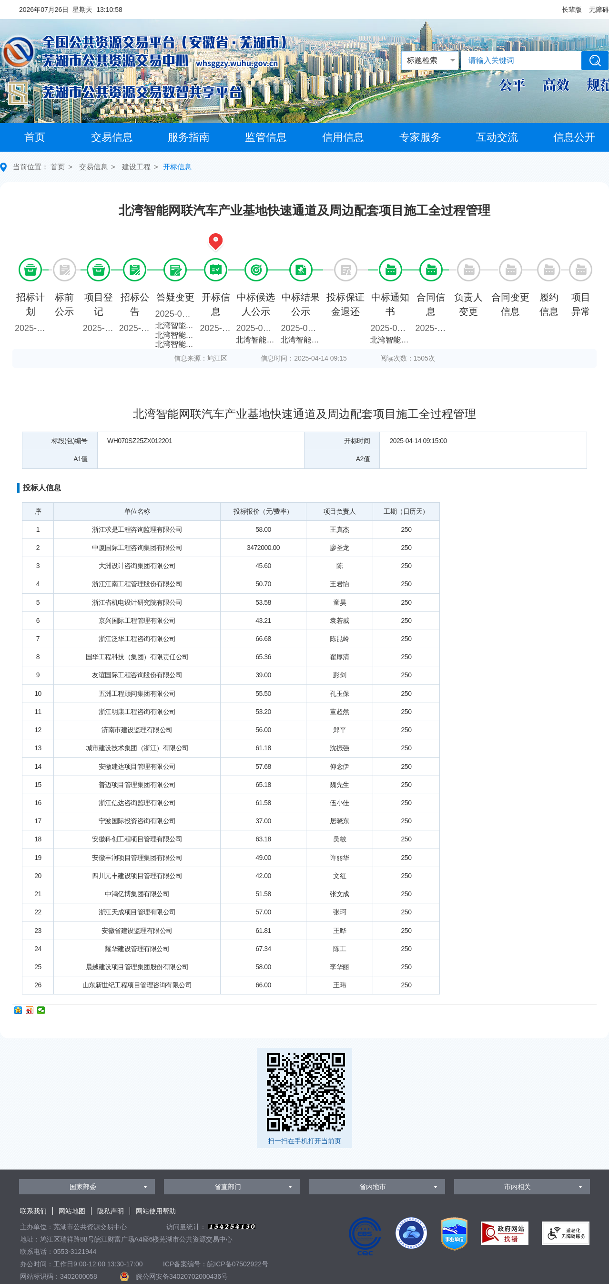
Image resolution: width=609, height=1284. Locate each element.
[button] (572, 9)
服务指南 (189, 137)
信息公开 (574, 137)
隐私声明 (110, 1211)
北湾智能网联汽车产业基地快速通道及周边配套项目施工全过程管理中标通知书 (391, 340)
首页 (34, 137)
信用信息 (343, 137)
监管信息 (266, 137)
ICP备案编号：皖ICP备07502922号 (215, 1264)
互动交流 (497, 137)
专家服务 (420, 137)
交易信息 (112, 137)
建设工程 (136, 167)
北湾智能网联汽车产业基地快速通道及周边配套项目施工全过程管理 (176, 325)
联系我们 (33, 1211)
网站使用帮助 (156, 1211)
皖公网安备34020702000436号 (182, 1276)
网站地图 (72, 1211)
